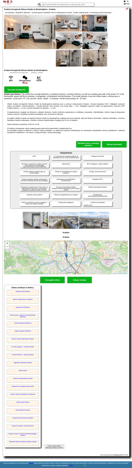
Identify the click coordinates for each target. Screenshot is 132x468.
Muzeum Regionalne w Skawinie (23, 299)
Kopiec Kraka (23, 370)
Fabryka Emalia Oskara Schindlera (22, 418)
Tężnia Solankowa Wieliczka (22, 323)
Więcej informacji (114, 144)
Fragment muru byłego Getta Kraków (23, 386)
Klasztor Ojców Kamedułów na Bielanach (22, 394)
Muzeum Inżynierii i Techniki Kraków (23, 426)
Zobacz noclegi (79, 280)
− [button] (7, 247)
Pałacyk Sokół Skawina (23, 291)
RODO (71, 465)
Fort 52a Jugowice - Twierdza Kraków (22, 347)
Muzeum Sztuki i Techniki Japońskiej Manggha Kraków (23, 434)
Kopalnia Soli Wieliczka (23, 307)
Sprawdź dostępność (16, 90)
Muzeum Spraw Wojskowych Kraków (23, 339)
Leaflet (114, 273)
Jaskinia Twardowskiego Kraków (23, 378)
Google (31, 463)
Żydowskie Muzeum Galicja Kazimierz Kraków (23, 441)
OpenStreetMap (122, 273)
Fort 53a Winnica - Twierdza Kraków (23, 355)
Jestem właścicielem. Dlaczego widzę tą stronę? (54, 446)
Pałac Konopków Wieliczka (23, 331)
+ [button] (7, 243)
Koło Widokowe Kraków (23, 410)
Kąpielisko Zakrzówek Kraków (23, 362)
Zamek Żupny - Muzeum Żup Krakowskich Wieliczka (22, 316)
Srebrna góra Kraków (22, 402)
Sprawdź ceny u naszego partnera (88, 144)
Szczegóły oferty (52, 280)
